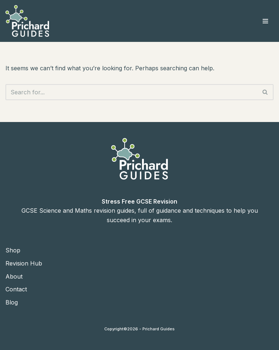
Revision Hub (23, 263)
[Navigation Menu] (265, 21)
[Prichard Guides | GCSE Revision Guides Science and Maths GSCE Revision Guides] (27, 21)
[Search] (131, 92)
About (14, 276)
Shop (12, 250)
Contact (16, 289)
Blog (11, 302)
